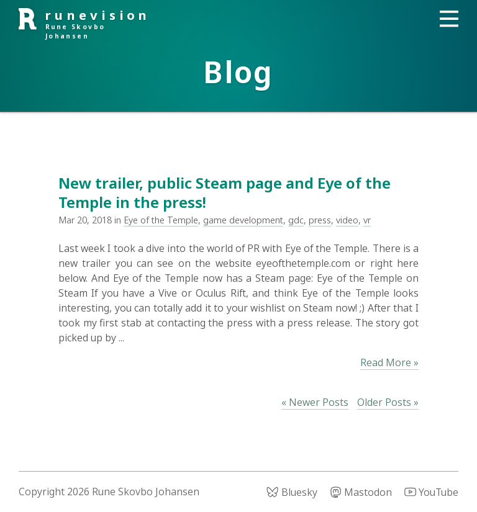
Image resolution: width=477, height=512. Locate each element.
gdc (296, 220)
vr (367, 220)
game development (243, 220)
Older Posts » (388, 402)
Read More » (389, 362)
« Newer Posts (314, 402)
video (347, 220)
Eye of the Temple (161, 220)
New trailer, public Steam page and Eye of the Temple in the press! (224, 192)
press (320, 220)
